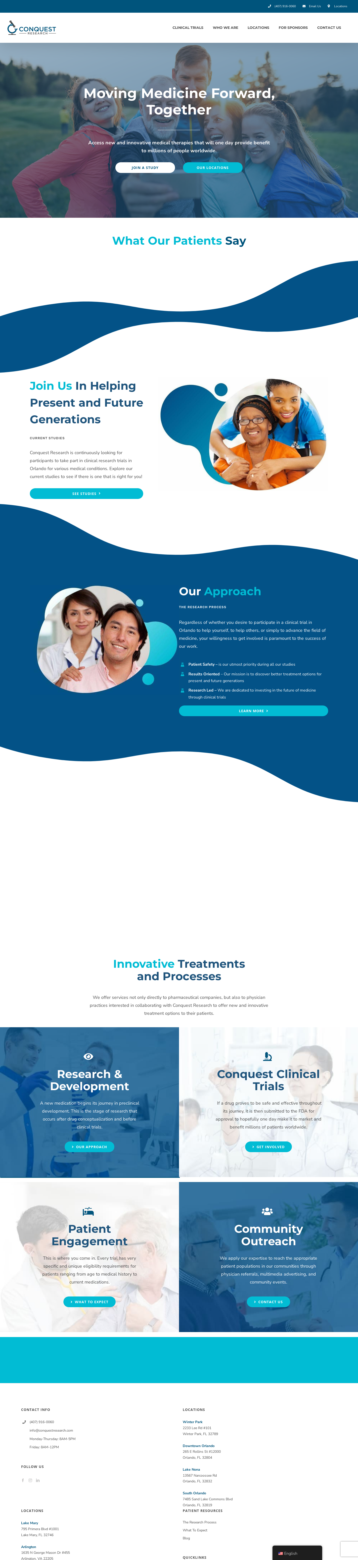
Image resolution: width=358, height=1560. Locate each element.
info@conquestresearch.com (51, 1430)
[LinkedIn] (38, 1480)
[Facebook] (23, 1480)
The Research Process (200, 1522)
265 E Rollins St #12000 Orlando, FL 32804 (202, 1452)
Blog (186, 1538)
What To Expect (195, 1530)
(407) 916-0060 (42, 1422)
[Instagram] (30, 1480)
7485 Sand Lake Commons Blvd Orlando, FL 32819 (208, 1499)
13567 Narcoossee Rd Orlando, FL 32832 (200, 1475)
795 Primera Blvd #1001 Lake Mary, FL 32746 (40, 1529)
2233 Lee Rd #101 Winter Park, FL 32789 (200, 1428)
